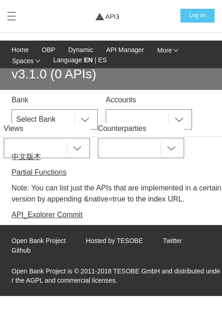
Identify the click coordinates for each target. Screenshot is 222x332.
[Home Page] (107, 16)
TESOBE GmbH (136, 271)
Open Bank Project (39, 240)
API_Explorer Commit (47, 215)
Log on (197, 15)
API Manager (125, 49)
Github (21, 250)
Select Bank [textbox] (35, 119)
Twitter (172, 240)
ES (102, 60)
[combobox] (55, 119)
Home (20, 49)
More (168, 50)
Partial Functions (39, 172)
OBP (48, 49)
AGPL (34, 280)
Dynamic (80, 49)
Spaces (26, 61)
